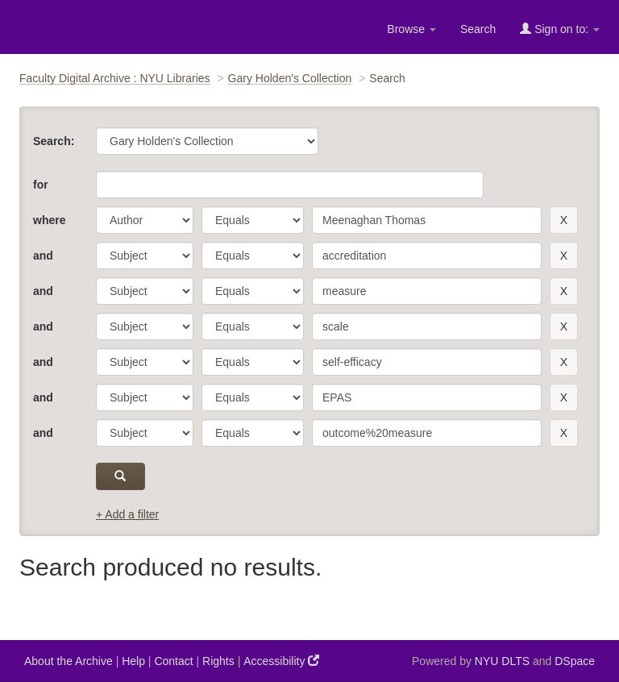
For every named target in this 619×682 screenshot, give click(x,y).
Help (133, 661)
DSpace (575, 661)
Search (478, 29)
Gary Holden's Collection (290, 78)
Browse (411, 29)
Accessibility (281, 660)
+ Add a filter (127, 514)
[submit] (120, 476)
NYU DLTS (502, 661)
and (43, 255)
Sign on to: (560, 28)
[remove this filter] (564, 220)
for (40, 184)
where (49, 220)
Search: (53, 141)
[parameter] (144, 220)
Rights (218, 661)
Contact (173, 661)
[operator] (252, 220)
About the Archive (68, 661)
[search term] (427, 220)
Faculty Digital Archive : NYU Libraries (114, 78)
